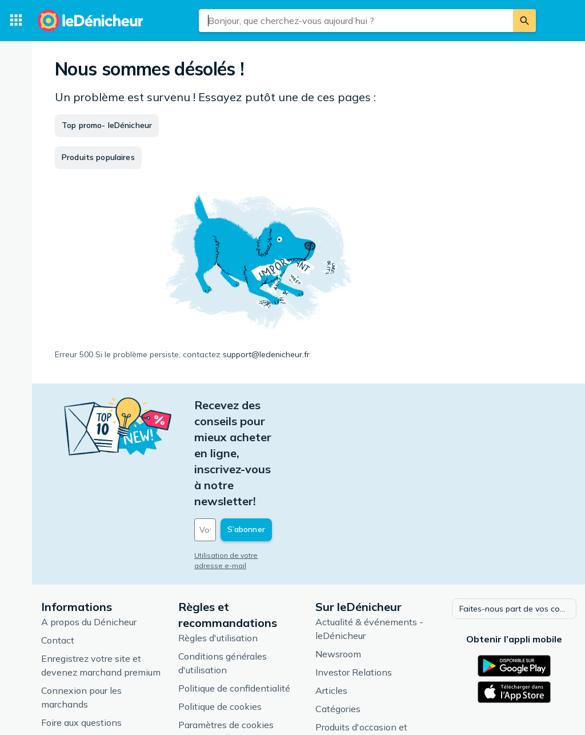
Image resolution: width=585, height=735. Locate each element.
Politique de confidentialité (234, 606)
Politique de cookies (220, 624)
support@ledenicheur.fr (266, 354)
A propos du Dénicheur (89, 540)
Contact (57, 558)
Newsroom (338, 572)
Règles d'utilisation (218, 556)
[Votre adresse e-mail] (272, 449)
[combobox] (356, 20)
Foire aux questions (81, 640)
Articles (331, 608)
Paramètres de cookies (226, 643)
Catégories (337, 627)
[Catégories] (16, 20)
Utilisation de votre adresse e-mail (252, 475)
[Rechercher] (524, 20)
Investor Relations (353, 590)
